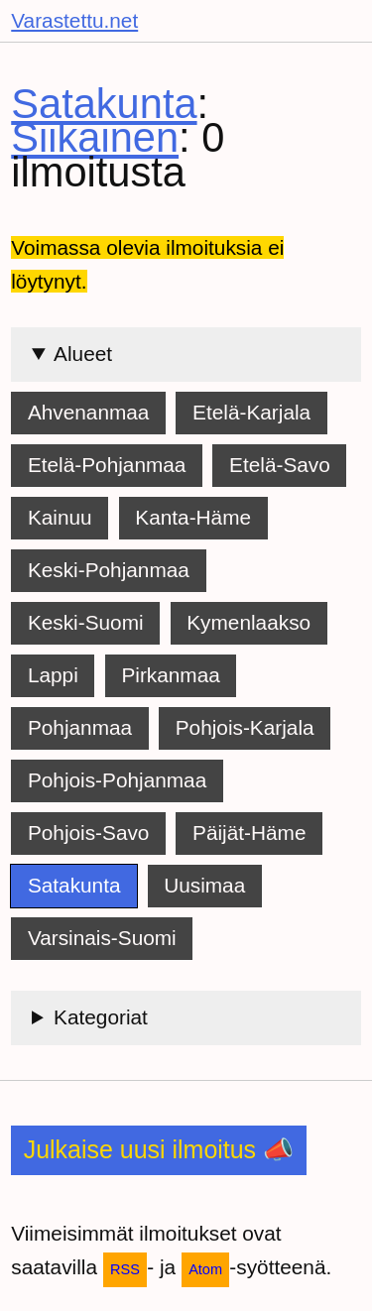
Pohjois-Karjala (245, 727)
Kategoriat (101, 1017)
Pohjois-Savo (89, 832)
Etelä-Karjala (251, 412)
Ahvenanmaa (89, 412)
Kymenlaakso (248, 622)
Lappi (53, 674)
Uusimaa (204, 885)
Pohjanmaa (80, 727)
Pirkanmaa (170, 674)
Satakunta (103, 103)
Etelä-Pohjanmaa (107, 464)
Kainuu (60, 517)
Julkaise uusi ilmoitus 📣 (159, 1149)
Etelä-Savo (279, 464)
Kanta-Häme (193, 517)
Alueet (83, 353)
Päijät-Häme (249, 832)
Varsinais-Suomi (102, 937)
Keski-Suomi (86, 622)
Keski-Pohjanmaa (108, 569)
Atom (205, 1269)
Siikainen (95, 137)
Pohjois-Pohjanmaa (117, 780)
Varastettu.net (74, 20)
